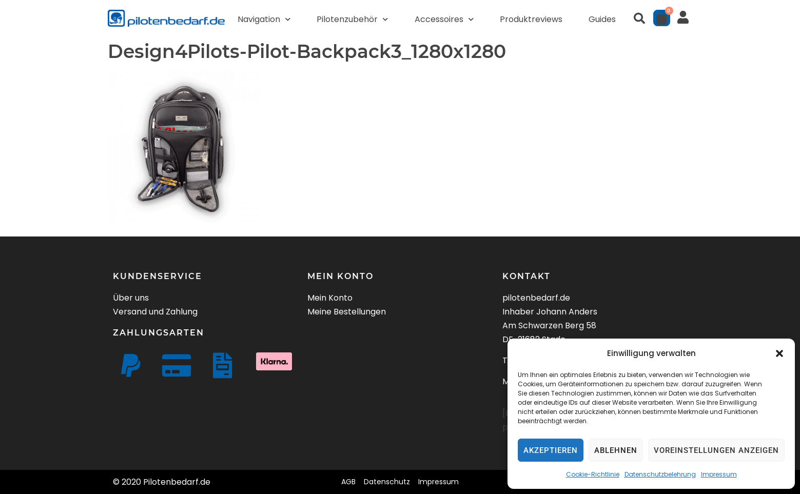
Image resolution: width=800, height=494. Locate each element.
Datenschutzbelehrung (660, 474)
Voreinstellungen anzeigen (716, 450)
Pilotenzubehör (352, 19)
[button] (779, 353)
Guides (602, 19)
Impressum (719, 474)
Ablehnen (615, 450)
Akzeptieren (550, 450)
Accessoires (444, 19)
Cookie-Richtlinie (592, 474)
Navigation (264, 19)
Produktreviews (531, 19)
